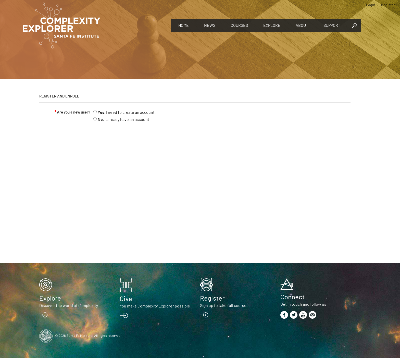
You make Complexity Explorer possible (155, 306)
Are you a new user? (73, 112)
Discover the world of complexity (68, 306)
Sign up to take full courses (224, 306)
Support (331, 25)
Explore (271, 25)
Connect (292, 297)
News (209, 25)
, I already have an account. (124, 120)
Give (126, 299)
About (302, 25)
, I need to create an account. (127, 112)
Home (183, 25)
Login (370, 5)
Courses (239, 25)
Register (388, 5)
